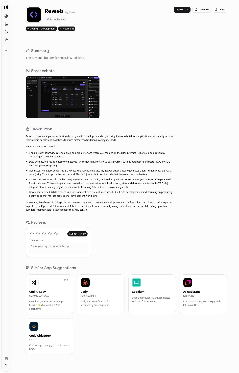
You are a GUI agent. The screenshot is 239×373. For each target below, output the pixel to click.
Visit (221, 9)
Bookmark (183, 9)
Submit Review (79, 233)
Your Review (38, 240)
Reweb (74, 12)
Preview (203, 9)
